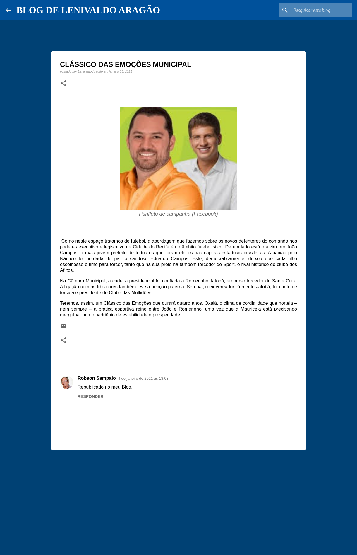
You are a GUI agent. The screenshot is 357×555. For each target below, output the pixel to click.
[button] (63, 83)
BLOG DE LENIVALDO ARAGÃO (88, 10)
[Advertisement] (178, 500)
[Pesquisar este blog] (321, 10)
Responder (91, 396)
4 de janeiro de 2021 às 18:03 (143, 378)
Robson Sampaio (97, 378)
